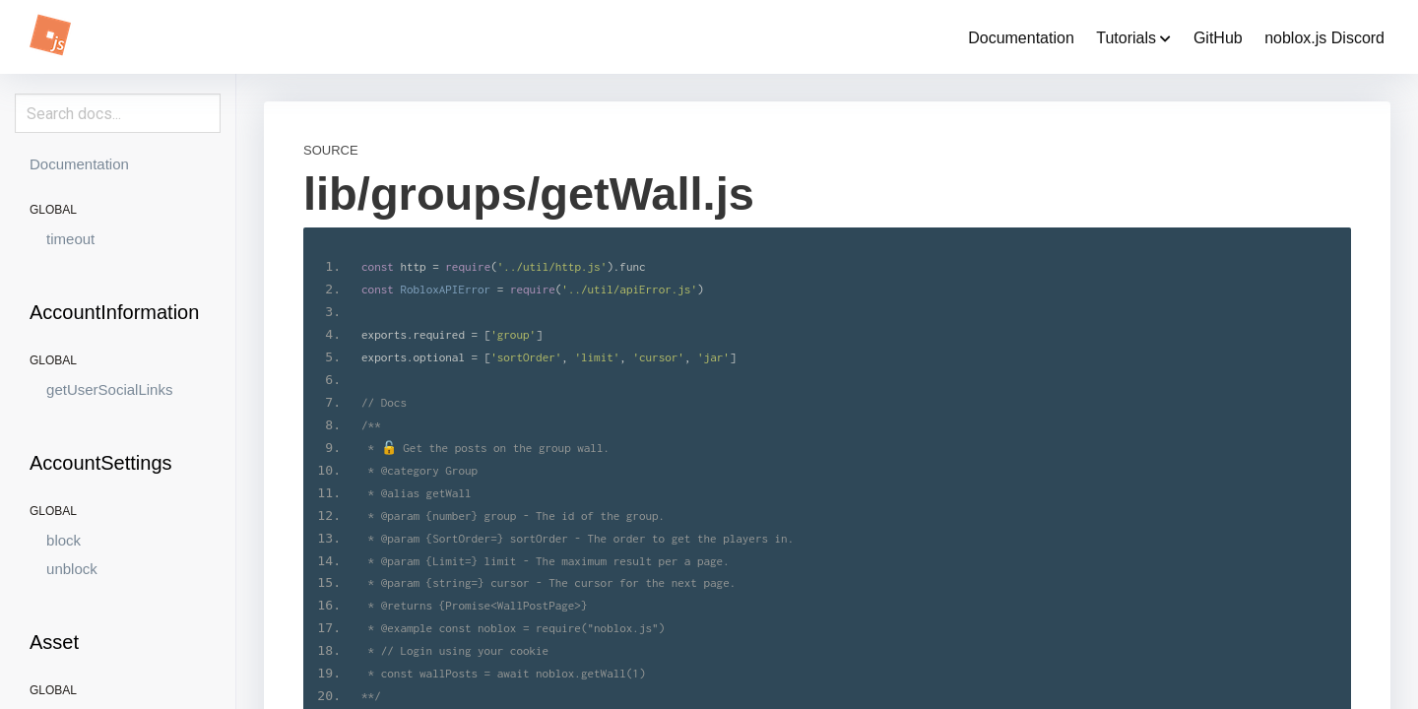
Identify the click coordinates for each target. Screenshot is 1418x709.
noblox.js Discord (1324, 38)
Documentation (1021, 38)
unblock (71, 568)
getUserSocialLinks (109, 389)
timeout (70, 238)
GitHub (1218, 38)
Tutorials (1133, 38)
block (63, 540)
